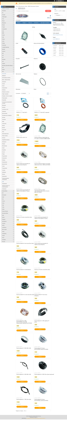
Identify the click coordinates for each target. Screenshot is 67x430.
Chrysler (3, 223)
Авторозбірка (4, 190)
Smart (3, 231)
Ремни (35, 89)
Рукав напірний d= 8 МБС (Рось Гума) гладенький (42, 374)
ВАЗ (3, 53)
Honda (3, 35)
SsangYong (4, 233)
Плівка (3, 154)
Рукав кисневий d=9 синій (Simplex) (23, 269)
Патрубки (18, 58)
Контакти (36, 22)
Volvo (3, 237)
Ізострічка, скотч (5, 109)
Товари (24, 22)
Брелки (3, 127)
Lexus (3, 41)
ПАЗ (3, 67)
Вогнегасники (4, 113)
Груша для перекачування (39, 43)
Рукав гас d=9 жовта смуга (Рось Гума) (42, 269)
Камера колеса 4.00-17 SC (21, 137)
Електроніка (4, 158)
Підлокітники (4, 156)
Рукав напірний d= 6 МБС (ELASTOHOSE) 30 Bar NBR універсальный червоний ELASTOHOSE (24, 322)
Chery (3, 203)
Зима (3, 131)
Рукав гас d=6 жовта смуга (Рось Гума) (24, 217)
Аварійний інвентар (5, 139)
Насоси (3, 151)
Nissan (3, 20)
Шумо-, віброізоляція (6, 79)
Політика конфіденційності (40, 418)
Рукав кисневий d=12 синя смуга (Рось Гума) (24, 294)
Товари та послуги (5, 8)
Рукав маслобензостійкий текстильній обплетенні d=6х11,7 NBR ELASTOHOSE (42, 164)
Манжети (36, 58)
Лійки (3, 121)
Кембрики (4, 172)
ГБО (3, 71)
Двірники (4, 75)
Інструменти (4, 29)
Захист (3, 147)
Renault (3, 49)
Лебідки (3, 160)
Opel (3, 197)
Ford (3, 18)
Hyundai (3, 14)
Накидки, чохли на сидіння (7, 95)
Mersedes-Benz (5, 213)
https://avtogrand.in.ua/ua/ (58, 34)
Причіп (3, 125)
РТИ (3, 181)
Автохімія (4, 10)
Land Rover (4, 227)
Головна (18, 22)
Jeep (3, 37)
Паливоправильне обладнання (5, 179)
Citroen (3, 201)
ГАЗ (2, 57)
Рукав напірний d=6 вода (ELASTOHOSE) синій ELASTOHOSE (41, 349)
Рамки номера (5, 135)
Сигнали (3, 170)
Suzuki (3, 235)
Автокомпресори (5, 133)
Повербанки (4, 183)
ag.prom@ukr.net (56, 38)
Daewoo (3, 51)
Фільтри (3, 143)
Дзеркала (4, 111)
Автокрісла (4, 141)
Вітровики (4, 105)
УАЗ (3, 55)
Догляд (3, 117)
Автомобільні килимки (6, 77)
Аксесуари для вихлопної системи (7, 102)
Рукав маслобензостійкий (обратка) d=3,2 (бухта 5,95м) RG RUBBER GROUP (42, 138)
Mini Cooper (4, 229)
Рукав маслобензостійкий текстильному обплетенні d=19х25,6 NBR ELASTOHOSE (41, 191)
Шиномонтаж (4, 164)
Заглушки (4, 119)
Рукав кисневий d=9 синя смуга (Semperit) (40, 295)
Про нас (30, 22)
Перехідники (4, 97)
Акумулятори (4, 87)
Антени (3, 83)
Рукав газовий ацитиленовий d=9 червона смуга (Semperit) (23, 164)
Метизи (3, 174)
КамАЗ (3, 69)
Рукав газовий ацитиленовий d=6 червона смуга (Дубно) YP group (41, 218)
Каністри (3, 107)
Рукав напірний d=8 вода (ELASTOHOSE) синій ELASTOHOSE (41, 400)
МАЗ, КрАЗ (4, 195)
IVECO (3, 225)
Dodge (3, 43)
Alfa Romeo (4, 221)
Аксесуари (4, 73)
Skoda (3, 217)
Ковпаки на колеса (5, 91)
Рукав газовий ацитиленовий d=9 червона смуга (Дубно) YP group (23, 190)
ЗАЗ (3, 61)
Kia (2, 12)
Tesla (3, 207)
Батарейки (4, 100)
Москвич (3, 59)
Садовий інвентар (5, 47)
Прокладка (18, 89)
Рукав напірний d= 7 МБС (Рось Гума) (23, 399)
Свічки (3, 166)
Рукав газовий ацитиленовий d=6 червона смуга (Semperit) (41, 244)
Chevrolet (4, 45)
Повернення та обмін (56, 22)
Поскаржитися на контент (30, 418)
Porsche (3, 241)
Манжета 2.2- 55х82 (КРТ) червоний (41, 112)
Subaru (3, 39)
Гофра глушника (5, 93)
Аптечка (3, 137)
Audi (3, 31)
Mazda (3, 24)
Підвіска (35, 74)
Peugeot (3, 219)
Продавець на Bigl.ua (33, 417)
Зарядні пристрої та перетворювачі (6, 186)
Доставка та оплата (45, 22)
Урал (3, 215)
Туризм (3, 63)
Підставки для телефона (7, 115)
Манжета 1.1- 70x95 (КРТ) (21, 112)
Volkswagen (4, 16)
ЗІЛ (2, 192)
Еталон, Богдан (5, 211)
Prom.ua (39, 416)
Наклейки (4, 149)
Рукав (17, 43)
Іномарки (4, 239)
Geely (3, 209)
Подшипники (4, 168)
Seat (3, 205)
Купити (22, 119)
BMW (3, 33)
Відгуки (64, 22)
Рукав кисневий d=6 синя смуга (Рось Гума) (24, 243)
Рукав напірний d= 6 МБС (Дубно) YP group (41, 321)
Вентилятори (4, 145)
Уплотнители (18, 74)
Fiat (2, 199)
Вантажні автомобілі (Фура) (7, 65)
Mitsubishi (4, 22)
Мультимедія (4, 162)
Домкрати (4, 81)
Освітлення (4, 188)
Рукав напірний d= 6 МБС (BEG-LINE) (23, 374)
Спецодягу (4, 123)
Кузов (3, 85)
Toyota (3, 26)
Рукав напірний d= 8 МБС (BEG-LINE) (23, 348)
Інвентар (3, 89)
